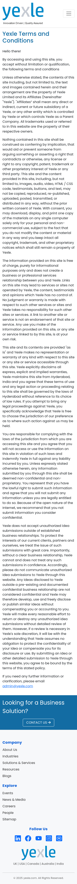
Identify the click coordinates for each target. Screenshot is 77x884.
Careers (8, 806)
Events (7, 793)
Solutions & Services (18, 762)
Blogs (6, 776)
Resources (10, 769)
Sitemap (9, 819)
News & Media (13, 799)
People (8, 812)
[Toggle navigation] (69, 13)
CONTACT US (38, 722)
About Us (9, 749)
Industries (10, 756)
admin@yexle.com (17, 686)
